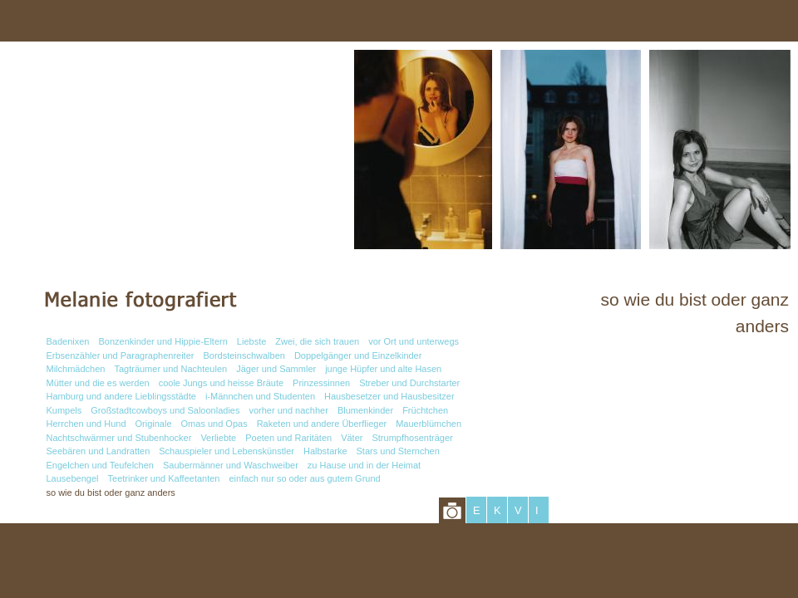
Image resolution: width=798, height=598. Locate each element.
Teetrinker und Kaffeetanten (164, 478)
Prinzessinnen (321, 383)
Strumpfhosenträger (412, 438)
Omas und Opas (214, 424)
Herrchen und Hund (86, 424)
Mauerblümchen (428, 424)
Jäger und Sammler (276, 369)
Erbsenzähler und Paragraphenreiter (121, 355)
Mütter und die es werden (98, 383)
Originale (153, 424)
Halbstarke (325, 451)
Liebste (251, 341)
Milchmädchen (76, 369)
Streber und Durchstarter (409, 383)
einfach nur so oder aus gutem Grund (304, 478)
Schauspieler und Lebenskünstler (226, 451)
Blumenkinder (365, 410)
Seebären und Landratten (98, 451)
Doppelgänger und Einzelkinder (358, 355)
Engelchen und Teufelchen (100, 465)
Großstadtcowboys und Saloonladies (165, 410)
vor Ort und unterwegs (413, 341)
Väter (351, 438)
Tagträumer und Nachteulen (170, 369)
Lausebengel (73, 478)
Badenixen (68, 341)
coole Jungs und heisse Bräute (221, 383)
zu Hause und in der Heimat (364, 465)
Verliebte (218, 438)
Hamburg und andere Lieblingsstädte (121, 396)
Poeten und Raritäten (288, 438)
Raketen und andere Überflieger (322, 424)
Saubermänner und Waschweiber (230, 465)
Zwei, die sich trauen (317, 341)
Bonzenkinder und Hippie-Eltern (163, 341)
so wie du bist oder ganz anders (111, 493)
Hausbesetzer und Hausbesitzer (389, 396)
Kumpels (64, 410)
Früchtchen (425, 410)
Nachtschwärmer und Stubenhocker (119, 438)
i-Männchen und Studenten (260, 396)
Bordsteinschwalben (243, 355)
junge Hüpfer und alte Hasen (383, 369)
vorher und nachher (288, 410)
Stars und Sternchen (398, 451)
